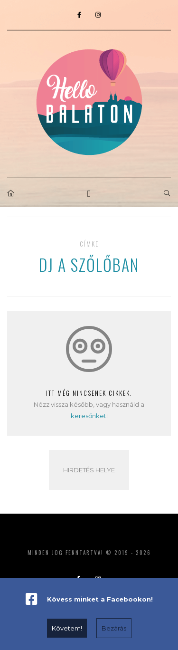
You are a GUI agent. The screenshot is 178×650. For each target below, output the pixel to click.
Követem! (67, 628)
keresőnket (88, 416)
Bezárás (114, 628)
